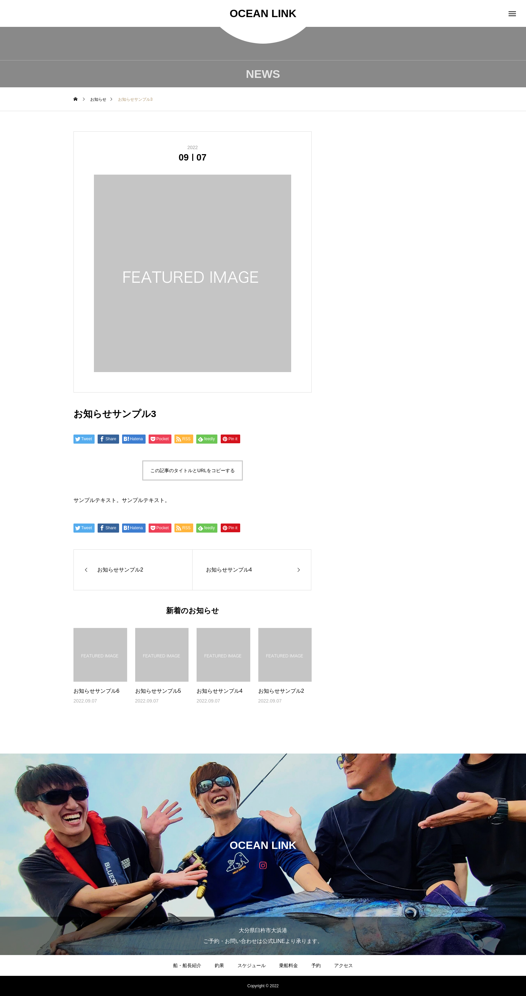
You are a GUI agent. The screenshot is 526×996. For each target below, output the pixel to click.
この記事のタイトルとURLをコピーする (192, 470)
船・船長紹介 (187, 965)
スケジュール (252, 965)
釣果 (219, 965)
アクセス (343, 965)
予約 (316, 965)
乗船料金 (288, 965)
